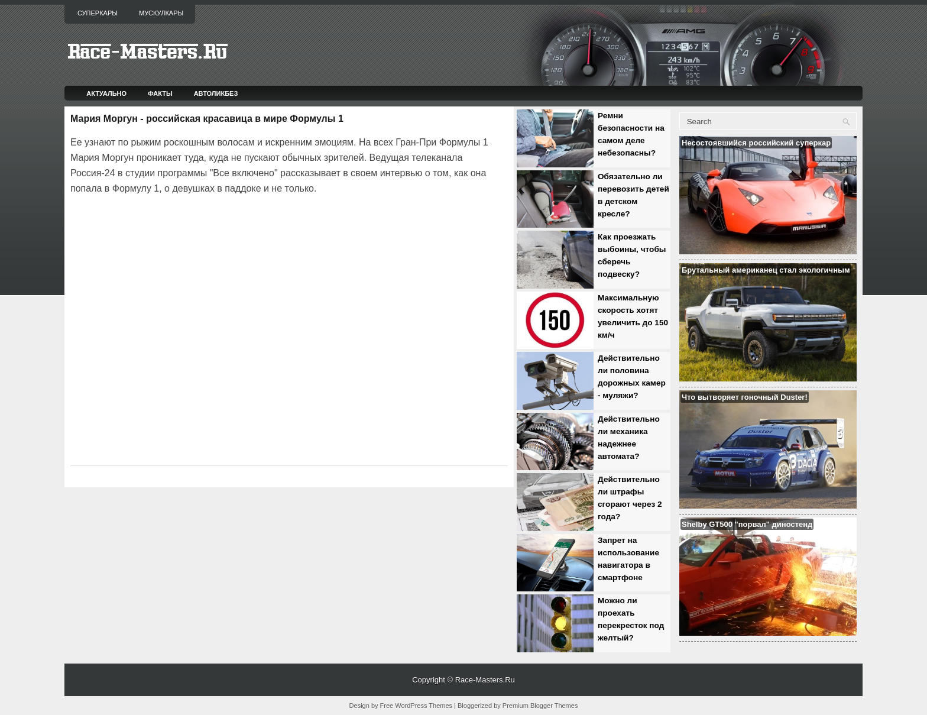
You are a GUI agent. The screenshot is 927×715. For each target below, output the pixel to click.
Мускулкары (161, 13)
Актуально (106, 93)
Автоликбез (216, 93)
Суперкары (97, 13)
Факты (160, 93)
